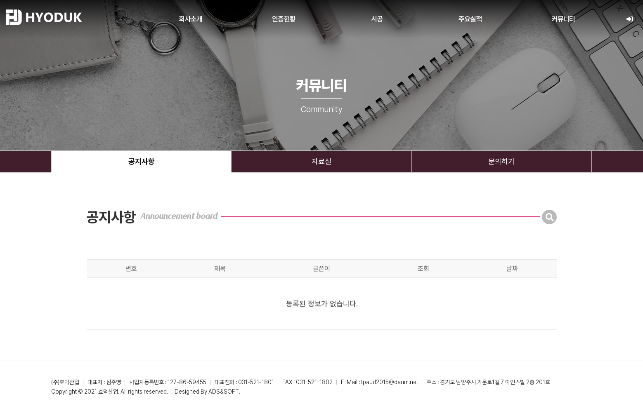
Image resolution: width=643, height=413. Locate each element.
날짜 (512, 281)
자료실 (321, 161)
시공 (377, 19)
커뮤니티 (563, 19)
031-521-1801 (256, 382)
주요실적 (470, 19)
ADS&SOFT (223, 391)
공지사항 (141, 161)
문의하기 (501, 161)
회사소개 (190, 19)
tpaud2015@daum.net (389, 382)
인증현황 (283, 19)
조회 (423, 281)
